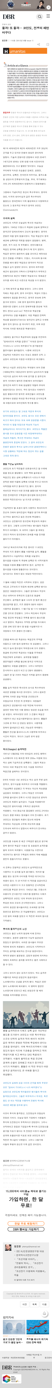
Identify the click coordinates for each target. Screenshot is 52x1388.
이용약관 (5, 1357)
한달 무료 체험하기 (25, 1223)
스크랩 (47, 44)
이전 (24, 1304)
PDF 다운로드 (43, 44)
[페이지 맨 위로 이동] (45, 1314)
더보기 (38, 44)
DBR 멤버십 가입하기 (26, 1229)
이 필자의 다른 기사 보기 (24, 1280)
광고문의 (48, 1357)
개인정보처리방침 (18, 1357)
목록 (34, 1304)
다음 (44, 1304)
